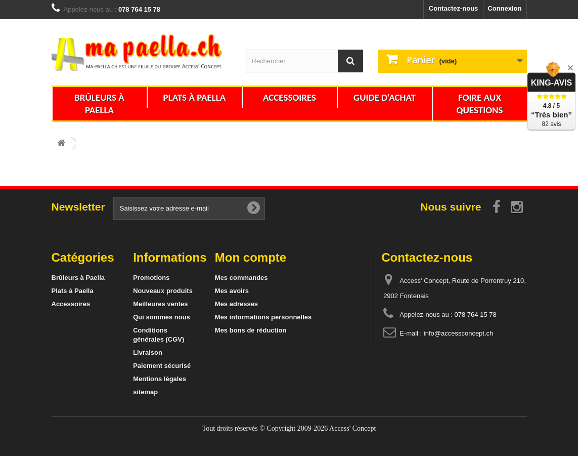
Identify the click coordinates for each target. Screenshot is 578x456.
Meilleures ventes (160, 304)
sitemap (145, 392)
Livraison (147, 352)
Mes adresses (236, 304)
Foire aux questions (479, 104)
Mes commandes (241, 277)
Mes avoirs (232, 291)
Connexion (504, 8)
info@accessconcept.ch (459, 333)
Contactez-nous (453, 8)
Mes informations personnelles (263, 317)
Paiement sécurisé (162, 365)
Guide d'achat (384, 97)
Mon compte (250, 257)
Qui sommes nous (161, 317)
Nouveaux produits (163, 291)
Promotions (151, 277)
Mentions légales (159, 379)
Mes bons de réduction (251, 330)
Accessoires (289, 97)
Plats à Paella (194, 97)
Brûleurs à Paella (99, 104)
